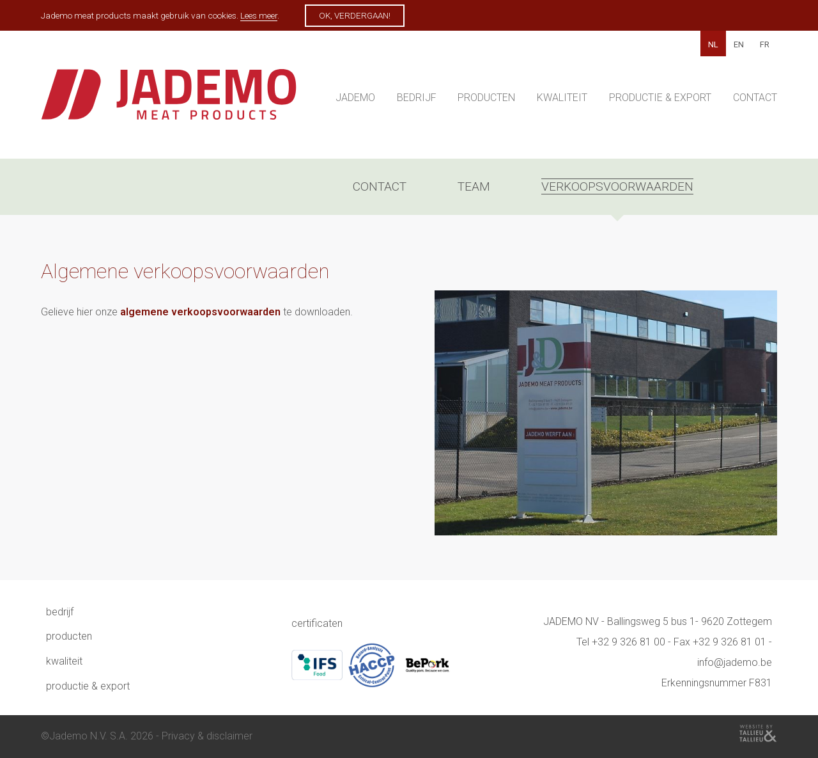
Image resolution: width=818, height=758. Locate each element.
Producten (486, 97)
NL (713, 44)
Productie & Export (660, 97)
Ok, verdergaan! (354, 15)
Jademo (355, 97)
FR (764, 44)
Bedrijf (416, 97)
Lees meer (258, 15)
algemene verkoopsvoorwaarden (200, 312)
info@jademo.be (734, 662)
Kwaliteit (562, 97)
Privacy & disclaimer (207, 736)
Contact (755, 97)
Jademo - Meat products (169, 101)
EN (739, 44)
